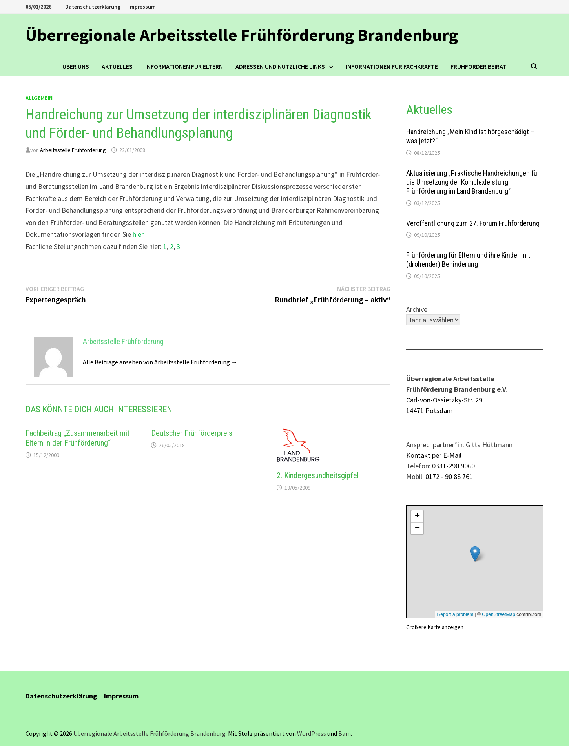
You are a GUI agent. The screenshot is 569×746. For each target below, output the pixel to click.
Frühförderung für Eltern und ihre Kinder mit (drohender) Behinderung (468, 259)
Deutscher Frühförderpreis (191, 433)
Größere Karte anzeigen (434, 627)
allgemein (39, 97)
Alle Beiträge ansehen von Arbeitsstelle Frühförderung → (160, 362)
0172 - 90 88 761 (449, 476)
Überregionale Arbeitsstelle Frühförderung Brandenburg (242, 35)
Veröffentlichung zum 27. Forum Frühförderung (473, 223)
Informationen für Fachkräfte (392, 66)
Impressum (142, 6)
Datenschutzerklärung (92, 6)
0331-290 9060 (453, 465)
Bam (344, 733)
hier (138, 234)
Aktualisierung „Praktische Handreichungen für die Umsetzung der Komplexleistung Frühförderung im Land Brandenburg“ (473, 182)
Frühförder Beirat (478, 66)
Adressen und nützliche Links (280, 66)
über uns (75, 66)
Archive (416, 309)
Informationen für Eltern (184, 66)
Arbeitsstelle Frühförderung (73, 150)
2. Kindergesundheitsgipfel (318, 475)
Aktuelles (117, 66)
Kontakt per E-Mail (433, 455)
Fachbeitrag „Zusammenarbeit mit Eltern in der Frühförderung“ (77, 438)
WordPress (311, 733)
